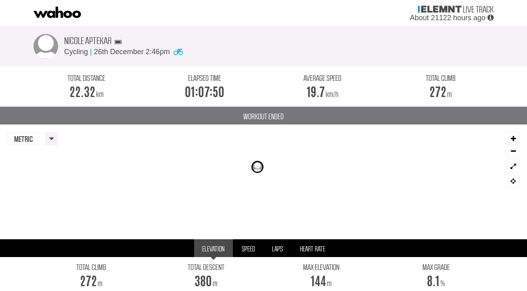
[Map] (263, 173)
